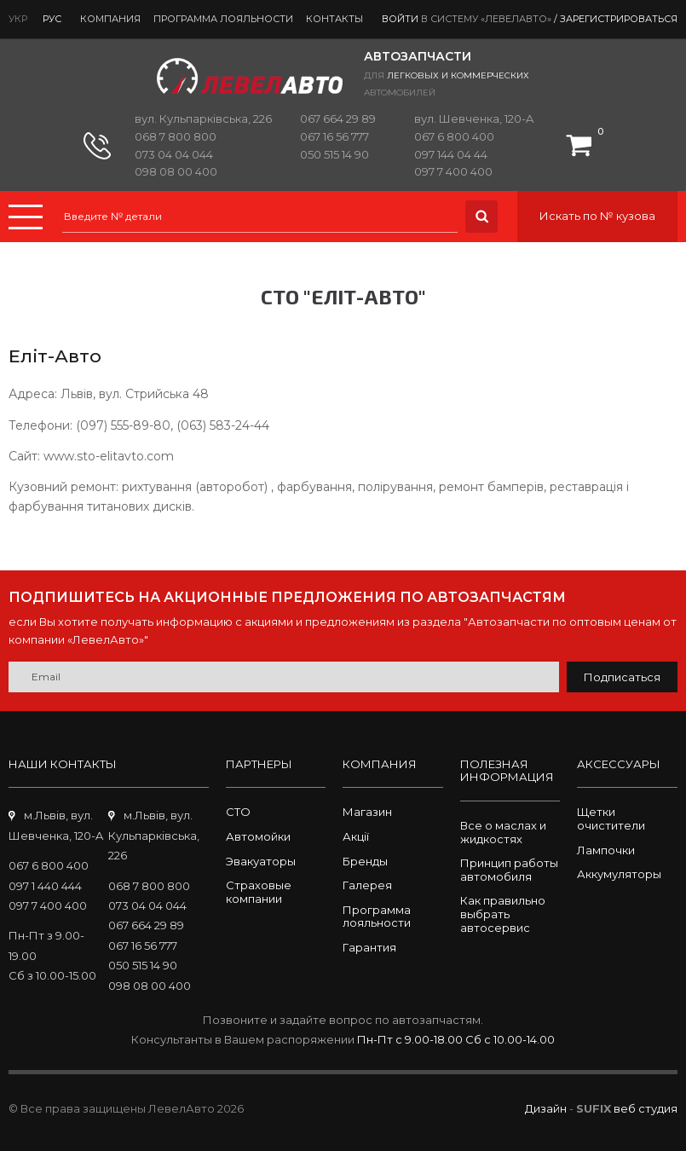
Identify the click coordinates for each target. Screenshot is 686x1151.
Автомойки (258, 836)
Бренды (365, 861)
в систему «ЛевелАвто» (486, 19)
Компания (110, 19)
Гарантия (369, 947)
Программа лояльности (223, 19)
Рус (52, 19)
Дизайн (546, 1108)
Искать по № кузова (597, 216)
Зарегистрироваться (618, 19)
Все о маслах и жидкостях (503, 832)
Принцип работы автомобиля (509, 869)
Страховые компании (258, 891)
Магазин (367, 811)
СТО (238, 811)
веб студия (645, 1108)
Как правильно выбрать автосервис (502, 914)
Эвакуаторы (261, 861)
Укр (18, 19)
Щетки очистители (611, 818)
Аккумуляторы (619, 874)
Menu (26, 217)
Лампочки (606, 850)
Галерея (367, 885)
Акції (356, 836)
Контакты (334, 19)
